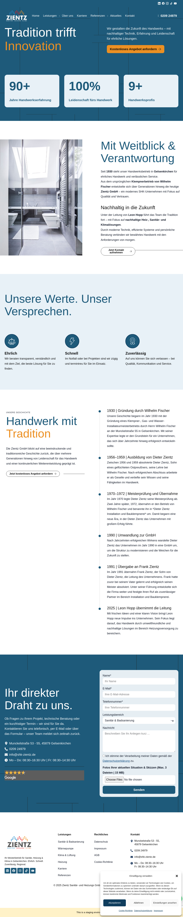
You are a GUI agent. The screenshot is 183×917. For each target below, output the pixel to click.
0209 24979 (169, 15)
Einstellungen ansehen (165, 902)
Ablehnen (138, 902)
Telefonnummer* (113, 701)
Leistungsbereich (113, 714)
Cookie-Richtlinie (126, 911)
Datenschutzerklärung (143, 911)
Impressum (158, 911)
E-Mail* (107, 688)
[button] (176, 875)
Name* (107, 675)
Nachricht (108, 727)
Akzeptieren (114, 902)
